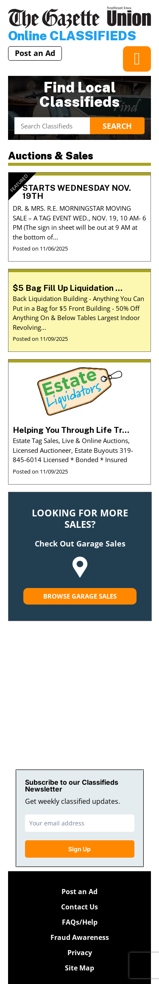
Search (117, 125)
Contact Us (79, 907)
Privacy (79, 952)
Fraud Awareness (79, 937)
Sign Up (79, 849)
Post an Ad (35, 53)
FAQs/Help (80, 922)
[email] (79, 823)
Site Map (79, 968)
